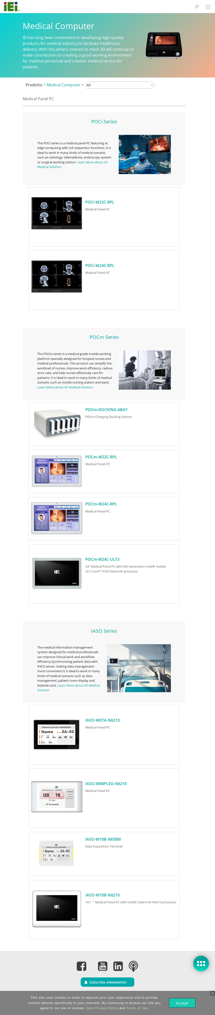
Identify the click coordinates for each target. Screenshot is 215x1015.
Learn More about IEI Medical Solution (65, 387)
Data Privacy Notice (102, 1008)
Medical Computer (63, 85)
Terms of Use (136, 1008)
